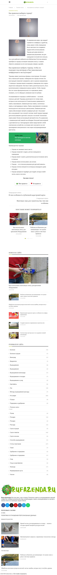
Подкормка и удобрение (29, 403)
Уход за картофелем (29, 463)
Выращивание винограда (29, 373)
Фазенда (29, 467)
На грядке (29, 396)
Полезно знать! (20, 7)
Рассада (29, 425)
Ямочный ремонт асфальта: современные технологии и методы (38, 537)
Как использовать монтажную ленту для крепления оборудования (18, 229)
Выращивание (29, 365)
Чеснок (29, 474)
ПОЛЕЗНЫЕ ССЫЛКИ (8, 510)
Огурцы (29, 399)
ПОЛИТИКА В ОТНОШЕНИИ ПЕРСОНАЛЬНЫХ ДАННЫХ (18, 515)
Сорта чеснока (29, 436)
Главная (11, 7)
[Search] (47, 2)
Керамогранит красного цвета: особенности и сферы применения (33, 313)
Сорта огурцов (29, 429)
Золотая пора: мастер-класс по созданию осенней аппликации (33, 333)
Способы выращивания (29, 440)
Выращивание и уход (29, 380)
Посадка (29, 417)
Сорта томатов (29, 432)
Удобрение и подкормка (29, 452)
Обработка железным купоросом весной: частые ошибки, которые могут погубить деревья (27, 305)
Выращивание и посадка (29, 376)
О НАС (3, 513)
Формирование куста (29, 471)
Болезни (29, 350)
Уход (29, 459)
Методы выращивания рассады (29, 392)
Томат (29, 448)
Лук (29, 388)
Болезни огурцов (29, 354)
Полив (29, 413)
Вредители (29, 361)
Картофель (29, 384)
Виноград (29, 357)
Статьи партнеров (29, 444)
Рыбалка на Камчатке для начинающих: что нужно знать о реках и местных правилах (33, 295)
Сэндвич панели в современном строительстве (32, 323)
